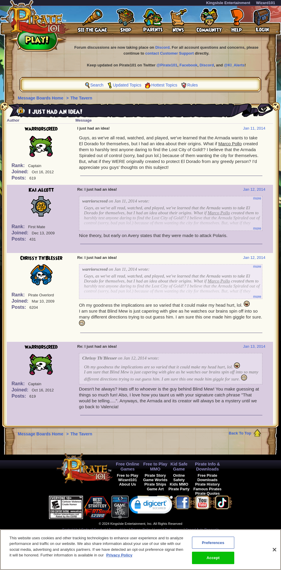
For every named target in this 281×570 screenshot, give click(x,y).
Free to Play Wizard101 (127, 477)
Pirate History (207, 484)
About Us (127, 484)
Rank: (19, 165)
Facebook (189, 65)
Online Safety (179, 477)
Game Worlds (155, 480)
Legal (158, 529)
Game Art (155, 489)
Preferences (174, 529)
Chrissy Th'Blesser (41, 258)
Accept (212, 561)
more (257, 198)
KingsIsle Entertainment (228, 3)
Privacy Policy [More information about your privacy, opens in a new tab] (119, 558)
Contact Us (70, 529)
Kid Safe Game (179, 466)
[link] (151, 506)
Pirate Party (179, 489)
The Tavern (81, 98)
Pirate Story (155, 475)
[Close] (274, 552)
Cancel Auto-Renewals (202, 529)
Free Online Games (127, 466)
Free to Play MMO (155, 466)
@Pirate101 (166, 65)
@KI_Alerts (234, 65)
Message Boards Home (41, 98)
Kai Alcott (41, 190)
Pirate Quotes (207, 493)
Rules (192, 85)
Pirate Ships (155, 484)
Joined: (21, 171)
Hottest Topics (164, 85)
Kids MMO (179, 484)
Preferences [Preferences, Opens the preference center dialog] (213, 546)
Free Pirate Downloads (207, 477)
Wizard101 (265, 3)
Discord (162, 47)
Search (96, 85)
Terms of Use (118, 529)
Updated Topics (127, 85)
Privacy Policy (141, 529)
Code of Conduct (93, 529)
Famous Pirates (207, 489)
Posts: (19, 177)
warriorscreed (41, 129)
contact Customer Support (169, 53)
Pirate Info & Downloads (207, 466)
